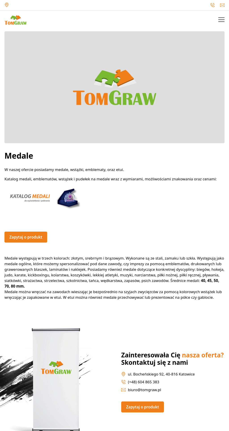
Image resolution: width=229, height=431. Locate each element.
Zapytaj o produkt (25, 237)
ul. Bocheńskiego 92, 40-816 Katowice (6, 5)
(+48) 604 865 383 (212, 5)
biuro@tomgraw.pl (222, 5)
